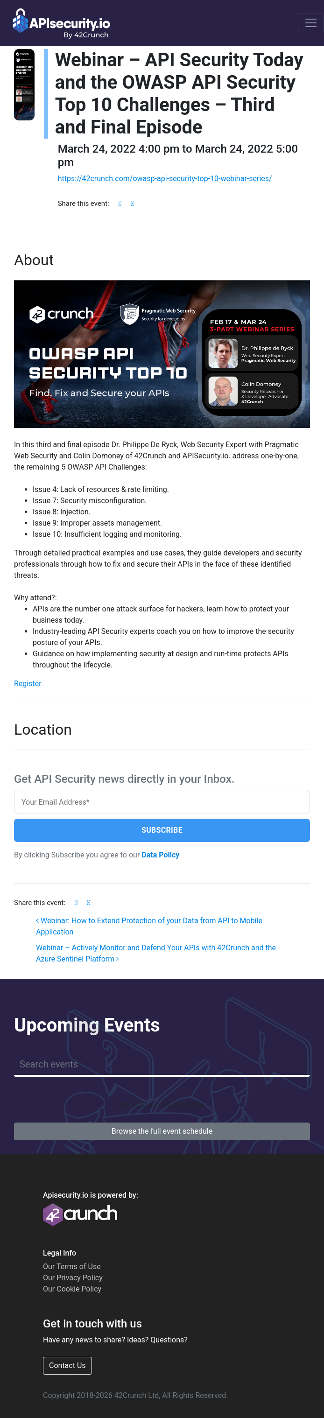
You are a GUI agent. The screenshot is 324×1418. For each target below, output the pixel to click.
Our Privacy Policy (73, 1277)
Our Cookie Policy (72, 1289)
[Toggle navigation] (311, 23)
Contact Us (67, 1365)
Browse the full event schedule (162, 1131)
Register (28, 683)
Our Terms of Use (72, 1266)
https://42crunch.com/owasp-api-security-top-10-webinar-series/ (165, 178)
